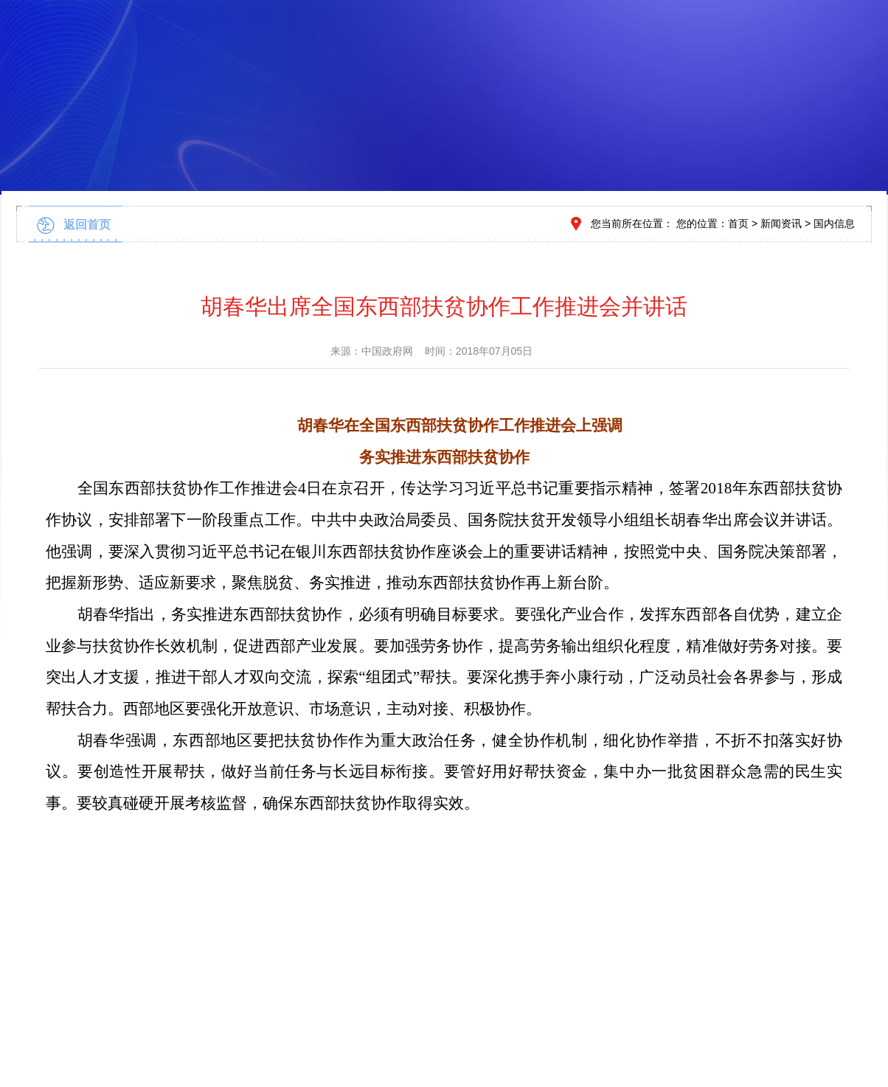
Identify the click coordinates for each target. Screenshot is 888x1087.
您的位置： (702, 223)
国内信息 (834, 223)
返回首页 (87, 224)
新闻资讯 (781, 223)
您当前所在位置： (632, 223)
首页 (738, 223)
